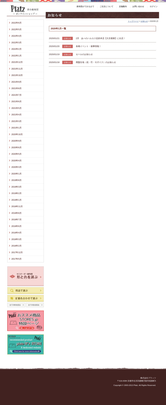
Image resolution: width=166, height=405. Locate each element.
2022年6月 (17, 23)
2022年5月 (17, 29)
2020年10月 (17, 134)
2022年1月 (17, 55)
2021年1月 (17, 127)
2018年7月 (17, 219)
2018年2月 (17, 246)
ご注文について (106, 6)
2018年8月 (17, 213)
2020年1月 (17, 173)
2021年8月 (17, 88)
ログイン (154, 6)
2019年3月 (17, 187)
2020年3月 (17, 167)
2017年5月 (17, 259)
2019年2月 (17, 193)
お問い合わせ (138, 6)
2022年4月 (17, 36)
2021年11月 (17, 69)
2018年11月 (17, 206)
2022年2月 (17, 49)
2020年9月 (17, 141)
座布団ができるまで (85, 6)
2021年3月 (17, 121)
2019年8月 (17, 180)
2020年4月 (17, 160)
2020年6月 (17, 147)
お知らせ (144, 21)
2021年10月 (17, 75)
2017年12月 (17, 252)
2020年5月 (17, 154)
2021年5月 (17, 108)
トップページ (133, 21)
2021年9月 (17, 82)
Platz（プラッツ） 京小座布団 (26, 10)
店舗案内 (123, 6)
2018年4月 (17, 232)
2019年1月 (17, 200)
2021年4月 (17, 114)
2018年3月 (17, 239)
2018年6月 (17, 226)
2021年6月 (17, 101)
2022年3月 (17, 42)
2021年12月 (17, 62)
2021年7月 (17, 95)
